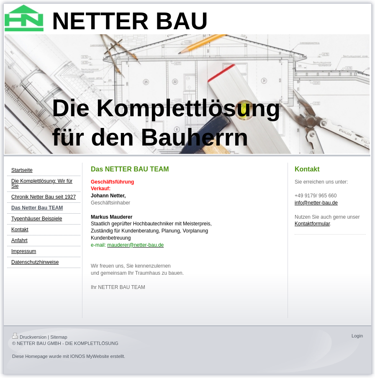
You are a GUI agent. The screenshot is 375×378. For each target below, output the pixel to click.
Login (357, 335)
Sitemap (58, 337)
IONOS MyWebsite (89, 356)
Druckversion (29, 337)
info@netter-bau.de (316, 203)
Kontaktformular (312, 224)
